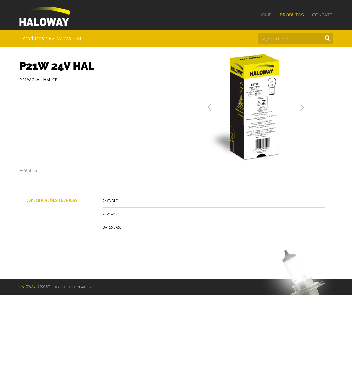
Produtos (292, 15)
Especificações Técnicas (51, 200)
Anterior (209, 107)
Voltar (28, 170)
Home (265, 15)
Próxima (302, 107)
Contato (322, 15)
